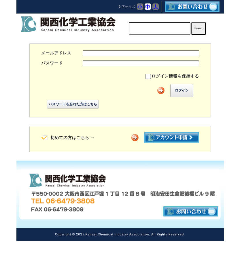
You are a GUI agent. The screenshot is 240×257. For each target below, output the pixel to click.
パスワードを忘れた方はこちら (73, 104)
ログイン (182, 90)
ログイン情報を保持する (175, 76)
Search (198, 28)
